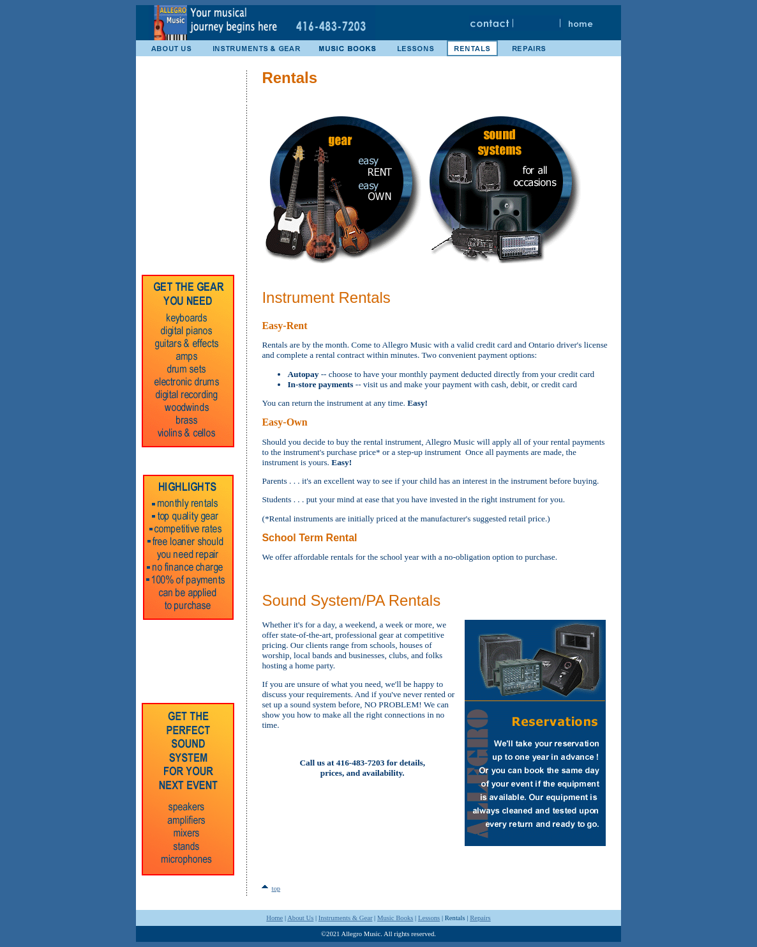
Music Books (395, 917)
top (275, 888)
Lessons (429, 917)
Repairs (480, 917)
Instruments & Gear (346, 917)
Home (274, 917)
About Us (300, 917)
